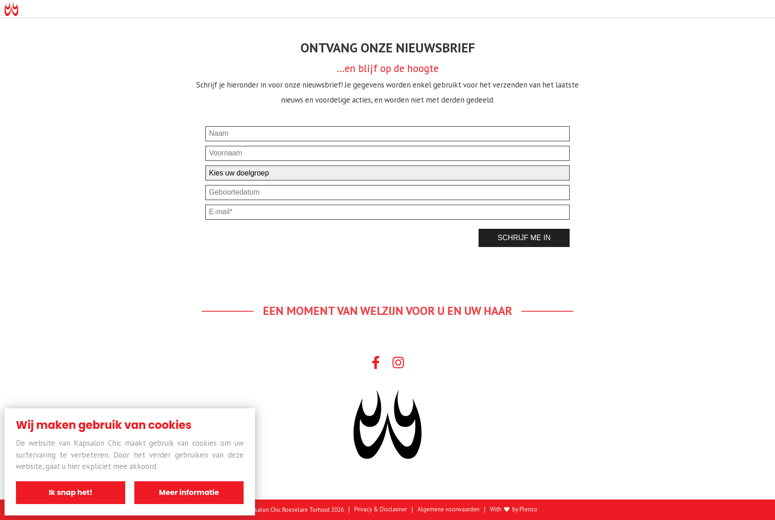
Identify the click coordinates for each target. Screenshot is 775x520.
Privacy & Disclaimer (380, 510)
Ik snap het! (70, 492)
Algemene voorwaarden (448, 510)
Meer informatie (189, 492)
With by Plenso (513, 510)
